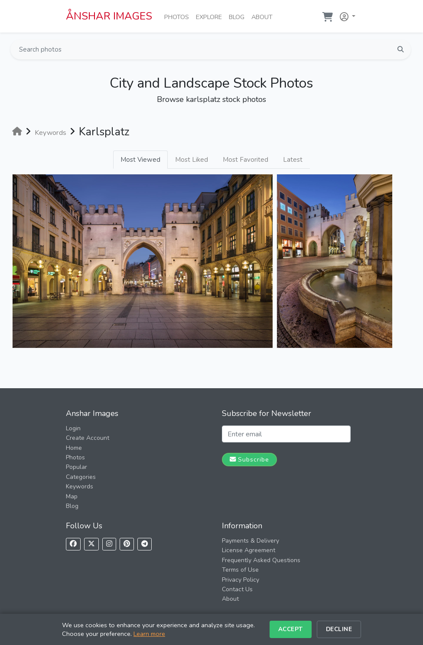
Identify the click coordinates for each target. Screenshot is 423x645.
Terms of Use (240, 570)
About (263, 16)
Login (73, 428)
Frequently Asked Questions (261, 560)
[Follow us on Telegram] (144, 544)
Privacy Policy (240, 580)
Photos (178, 16)
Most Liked (191, 159)
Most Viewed (140, 159)
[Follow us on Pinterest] (127, 544)
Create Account (87, 438)
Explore (210, 16)
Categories (81, 477)
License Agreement (248, 550)
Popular (76, 467)
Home (74, 448)
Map (72, 496)
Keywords (79, 486)
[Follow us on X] (91, 544)
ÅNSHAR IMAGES (109, 16)
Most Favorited (245, 159)
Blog (238, 16)
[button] (346, 15)
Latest (293, 159)
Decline (339, 629)
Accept (290, 629)
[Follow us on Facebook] (73, 544)
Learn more (149, 633)
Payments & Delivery (250, 541)
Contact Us (237, 589)
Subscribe (249, 459)
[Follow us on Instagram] (109, 544)
